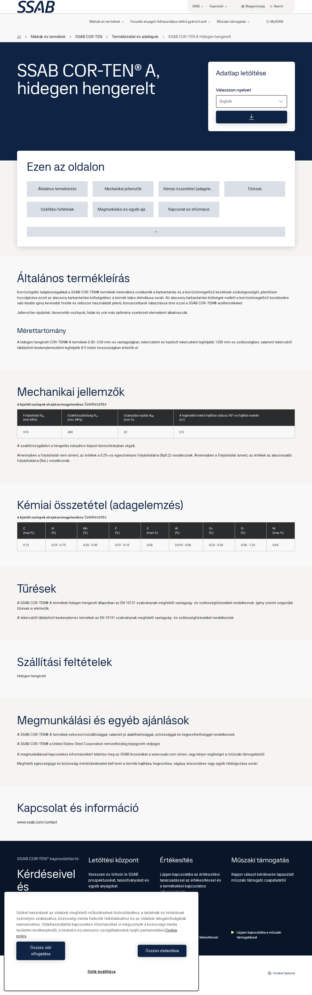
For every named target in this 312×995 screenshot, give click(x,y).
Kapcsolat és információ (189, 209)
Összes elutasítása (145, 954)
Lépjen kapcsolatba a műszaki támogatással (256, 934)
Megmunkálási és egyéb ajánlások (126, 209)
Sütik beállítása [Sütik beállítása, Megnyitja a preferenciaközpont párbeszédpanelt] (102, 971)
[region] (101, 944)
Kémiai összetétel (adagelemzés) (191, 189)
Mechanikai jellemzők (123, 189)
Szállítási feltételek (57, 209)
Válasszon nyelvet (233, 90)
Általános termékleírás (57, 189)
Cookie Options (281, 973)
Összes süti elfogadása (57, 954)
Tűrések (255, 189)
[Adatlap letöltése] (251, 117)
